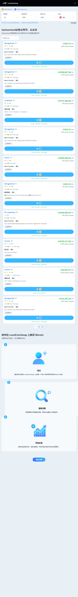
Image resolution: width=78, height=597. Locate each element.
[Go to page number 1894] (46, 326)
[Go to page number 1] (35, 326)
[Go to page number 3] (42, 326)
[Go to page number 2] (39, 326)
